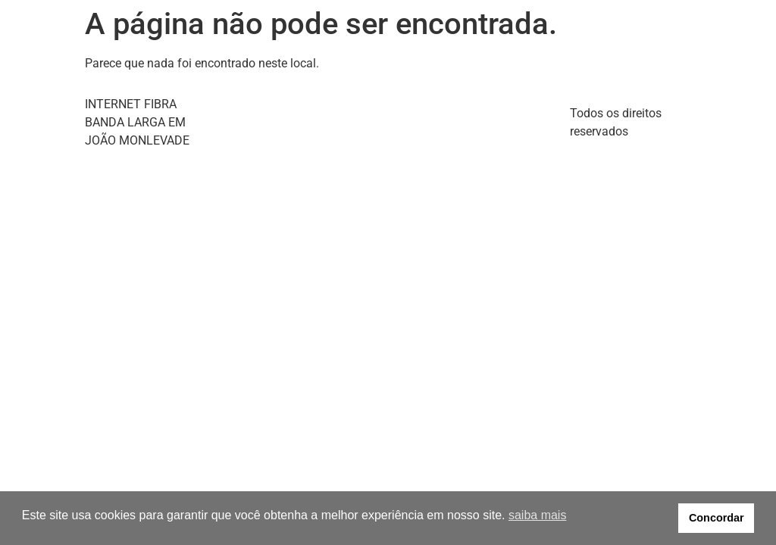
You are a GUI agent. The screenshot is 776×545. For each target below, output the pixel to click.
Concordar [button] (716, 518)
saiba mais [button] (537, 515)
